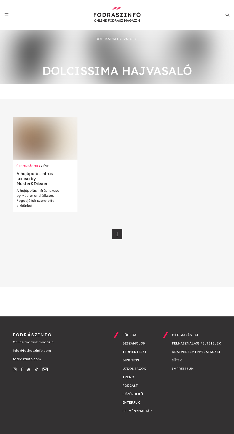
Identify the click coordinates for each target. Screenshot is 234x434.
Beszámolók (134, 343)
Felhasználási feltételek (196, 343)
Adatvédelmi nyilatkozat (196, 352)
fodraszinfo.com (27, 359)
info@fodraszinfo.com (32, 350)
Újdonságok (134, 369)
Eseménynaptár (137, 411)
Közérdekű (132, 394)
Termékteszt (134, 352)
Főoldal (130, 335)
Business (130, 360)
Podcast (130, 386)
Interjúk (131, 402)
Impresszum (183, 369)
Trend (128, 377)
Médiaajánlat (185, 335)
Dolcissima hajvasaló (116, 39)
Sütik (177, 360)
